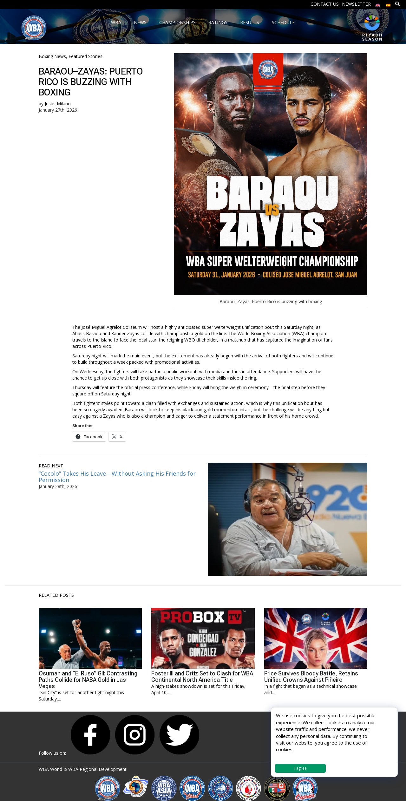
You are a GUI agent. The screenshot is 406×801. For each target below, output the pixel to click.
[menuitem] (377, 4)
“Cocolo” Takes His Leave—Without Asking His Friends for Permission (117, 477)
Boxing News (52, 56)
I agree (300, 768)
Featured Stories (85, 56)
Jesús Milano (58, 104)
